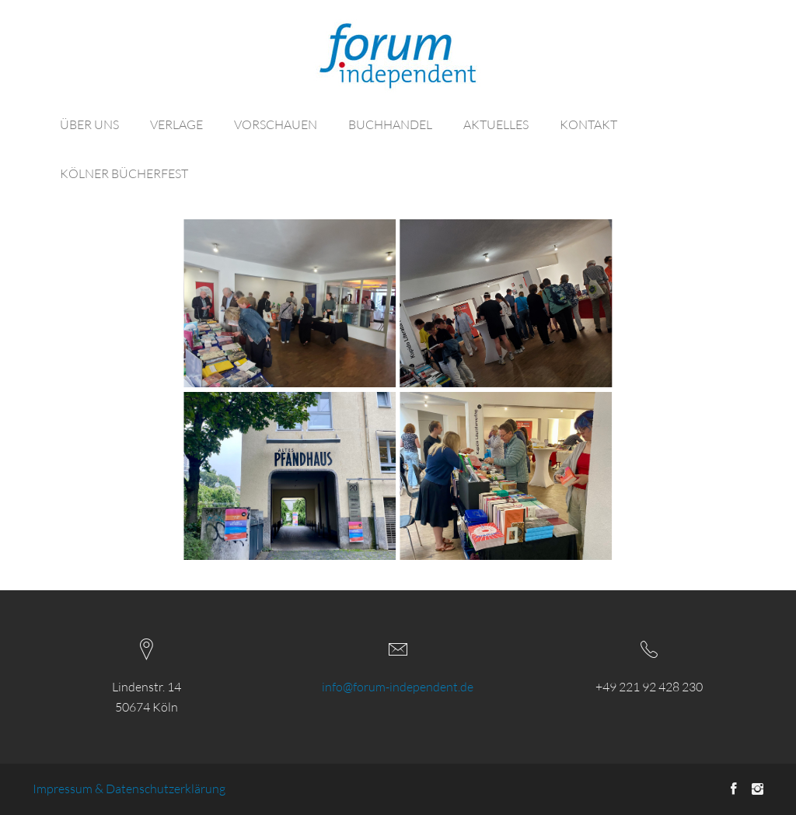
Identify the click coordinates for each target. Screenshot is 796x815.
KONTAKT (588, 124)
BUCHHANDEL (390, 124)
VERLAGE (176, 124)
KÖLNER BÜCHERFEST (124, 173)
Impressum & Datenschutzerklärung (129, 788)
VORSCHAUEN (275, 124)
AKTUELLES (496, 124)
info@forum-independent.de (397, 686)
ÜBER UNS (89, 124)
